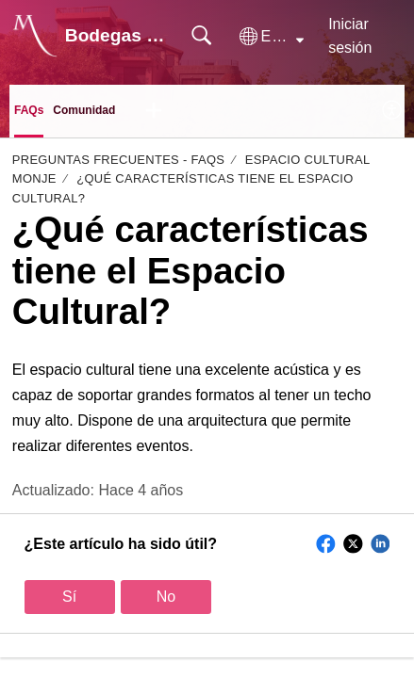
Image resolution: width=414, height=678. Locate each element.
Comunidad (84, 110)
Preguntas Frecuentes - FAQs (118, 160)
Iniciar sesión (350, 36)
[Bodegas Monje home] (35, 35)
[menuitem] (393, 111)
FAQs (28, 110)
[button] (271, 37)
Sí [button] (69, 597)
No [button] (166, 597)
